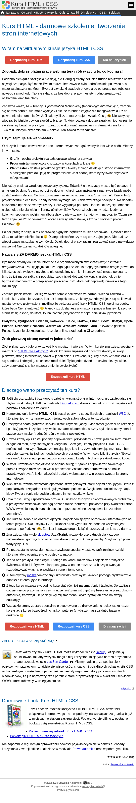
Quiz (62, 12)
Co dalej (26, 12)
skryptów (44, 534)
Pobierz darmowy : (60, 731)
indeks (31, 575)
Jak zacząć (12, 12)
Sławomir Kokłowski (122, 764)
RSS (89, 782)
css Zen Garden (58, 661)
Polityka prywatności (68, 790)
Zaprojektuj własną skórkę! (28, 641)
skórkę (101, 652)
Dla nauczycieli (114, 60)
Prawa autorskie (83, 749)
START (2, 13)
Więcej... (126, 688)
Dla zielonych (89, 12)
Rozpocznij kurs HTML (27, 60)
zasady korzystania (93, 786)
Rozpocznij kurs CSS (74, 60)
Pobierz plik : (36, 736)
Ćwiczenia (51, 12)
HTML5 (38, 12)
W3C (122, 413)
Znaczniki (73, 12)
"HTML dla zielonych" (33, 351)
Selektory (114, 12)
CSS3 (103, 12)
